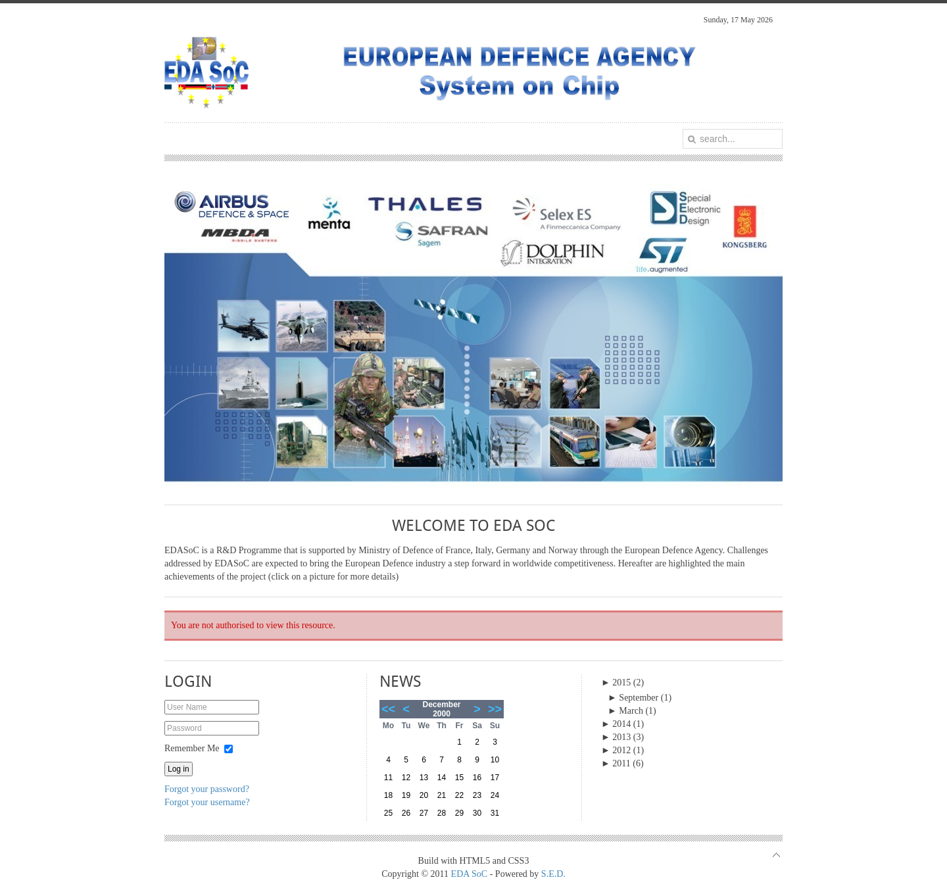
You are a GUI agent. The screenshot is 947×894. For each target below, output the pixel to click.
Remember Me (192, 748)
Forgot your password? (206, 789)
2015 (616, 682)
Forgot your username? (207, 802)
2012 (616, 750)
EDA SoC (469, 874)
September (633, 698)
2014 (616, 724)
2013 (616, 737)
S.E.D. (553, 874)
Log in (178, 769)
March (625, 711)
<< (388, 709)
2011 (616, 763)
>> (495, 709)
